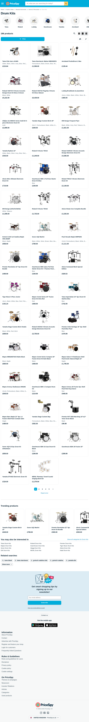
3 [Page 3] (42, 489)
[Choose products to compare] (80, 39)
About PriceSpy (7, 635)
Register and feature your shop (12, 644)
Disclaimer (5, 662)
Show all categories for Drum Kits (77, 539)
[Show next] (53, 489)
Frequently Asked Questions (11, 650)
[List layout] (82, 33)
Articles (4, 689)
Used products (7, 695)
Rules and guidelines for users (12, 659)
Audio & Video (10, 9)
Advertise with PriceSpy (10, 641)
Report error (44, 493)
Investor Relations (8, 686)
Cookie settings (7, 671)
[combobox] (44, 4)
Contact (4, 638)
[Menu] (2, 3)
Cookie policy (6, 668)
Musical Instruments (21, 9)
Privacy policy (6, 665)
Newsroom (5, 683)
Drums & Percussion (34, 9)
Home (2, 9)
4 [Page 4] (45, 489)
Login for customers (9, 647)
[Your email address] (44, 597)
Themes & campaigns (9, 680)
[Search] (66, 4)
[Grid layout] (79, 33)
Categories (5, 692)
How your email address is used (36, 608)
